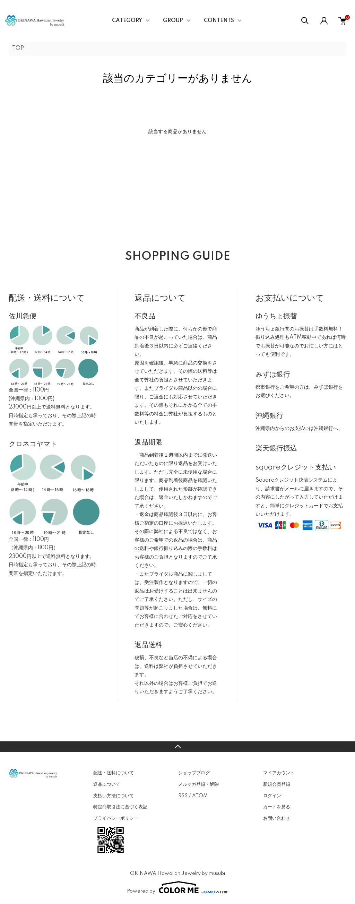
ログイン (272, 795)
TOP (18, 48)
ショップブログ (194, 772)
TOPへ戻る (177, 746)
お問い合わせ (276, 818)
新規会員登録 (276, 784)
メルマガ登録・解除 (198, 784)
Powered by (177, 887)
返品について (106, 784)
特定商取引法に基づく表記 (120, 806)
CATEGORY (127, 21)
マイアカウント (279, 772)
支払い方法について (113, 795)
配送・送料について (113, 772)
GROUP (173, 21)
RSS (183, 795)
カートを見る (276, 806)
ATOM (200, 795)
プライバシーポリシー (115, 818)
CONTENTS (219, 21)
